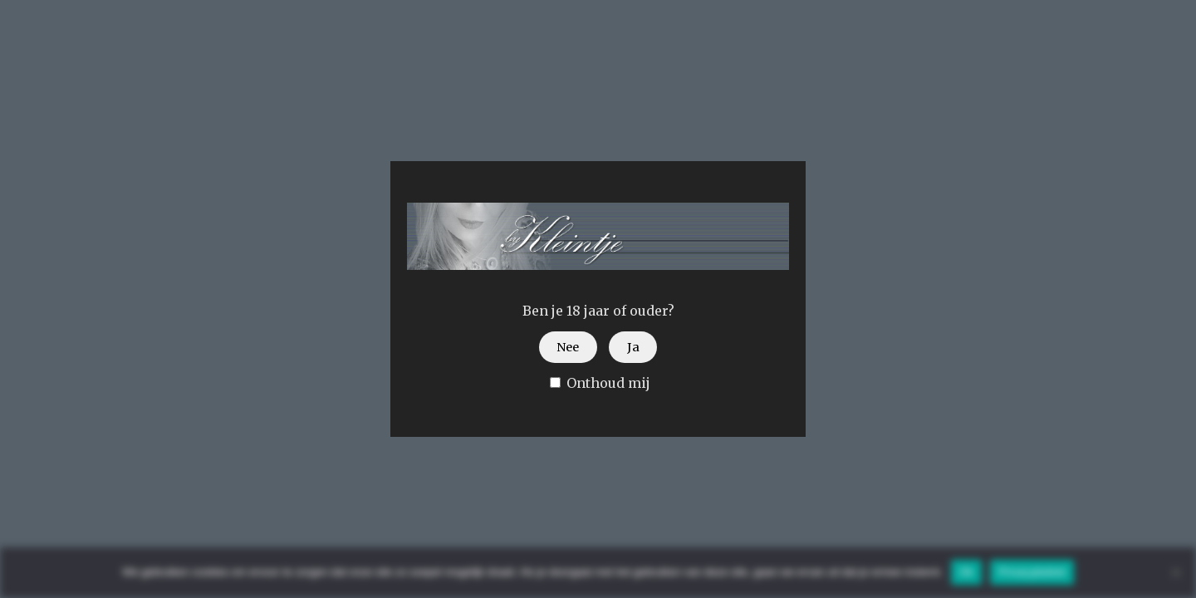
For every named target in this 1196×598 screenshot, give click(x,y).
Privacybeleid (1032, 572)
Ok (966, 572)
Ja (633, 347)
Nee (567, 347)
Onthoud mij (600, 383)
